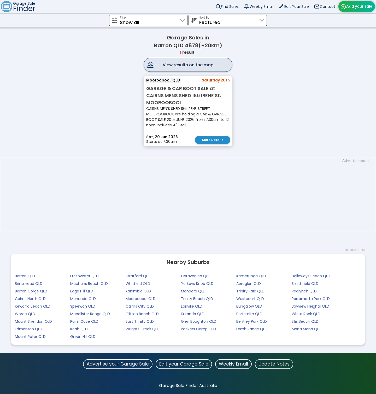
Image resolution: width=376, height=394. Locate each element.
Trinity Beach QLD (197, 298)
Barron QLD (25, 275)
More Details (212, 140)
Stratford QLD (138, 275)
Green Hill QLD (83, 336)
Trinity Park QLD (250, 290)
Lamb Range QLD (251, 328)
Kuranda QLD (192, 313)
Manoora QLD (193, 290)
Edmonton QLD (28, 328)
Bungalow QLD (249, 306)
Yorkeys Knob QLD (197, 283)
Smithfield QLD (305, 283)
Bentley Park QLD (251, 321)
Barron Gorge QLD (31, 290)
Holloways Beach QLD (311, 275)
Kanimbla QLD (138, 290)
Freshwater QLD (84, 275)
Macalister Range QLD (90, 313)
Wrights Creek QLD (143, 328)
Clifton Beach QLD (142, 313)
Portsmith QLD (249, 313)
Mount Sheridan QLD (33, 321)
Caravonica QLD (195, 275)
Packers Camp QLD (198, 328)
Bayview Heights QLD (310, 306)
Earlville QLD (191, 306)
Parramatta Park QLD (311, 298)
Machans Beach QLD (89, 283)
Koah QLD (79, 328)
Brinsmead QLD (29, 283)
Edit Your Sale (296, 6)
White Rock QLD (306, 313)
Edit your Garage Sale (183, 364)
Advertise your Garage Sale (118, 364)
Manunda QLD (83, 298)
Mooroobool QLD (141, 298)
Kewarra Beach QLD (32, 306)
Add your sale (359, 6)
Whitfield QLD (138, 283)
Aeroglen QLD (248, 283)
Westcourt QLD (250, 298)
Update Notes (274, 364)
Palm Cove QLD (84, 321)
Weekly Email (261, 6)
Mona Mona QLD (306, 328)
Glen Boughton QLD (198, 321)
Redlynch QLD (304, 290)
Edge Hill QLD (81, 290)
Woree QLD (25, 313)
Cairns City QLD (140, 306)
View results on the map (188, 65)
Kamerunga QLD (251, 275)
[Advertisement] (190, 194)
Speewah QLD (82, 306)
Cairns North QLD (30, 298)
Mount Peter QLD (30, 336)
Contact (327, 6)
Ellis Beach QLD (305, 321)
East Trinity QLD (140, 321)
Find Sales (230, 6)
